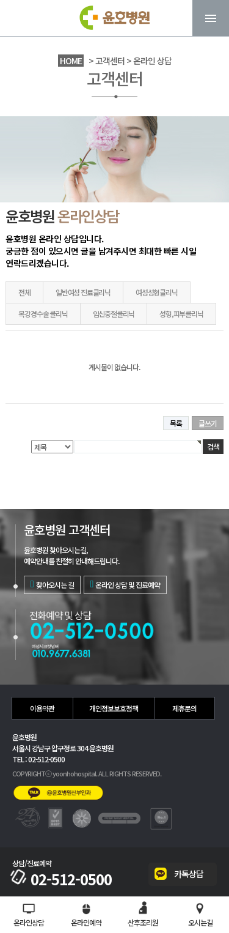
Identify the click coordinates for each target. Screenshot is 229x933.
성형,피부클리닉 (181, 313)
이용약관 (42, 708)
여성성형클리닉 (157, 292)
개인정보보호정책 (113, 708)
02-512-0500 (62, 879)
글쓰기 (207, 423)
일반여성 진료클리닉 (83, 292)
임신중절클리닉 (114, 313)
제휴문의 (184, 708)
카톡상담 (188, 874)
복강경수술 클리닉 (42, 313)
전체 (24, 292)
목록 (176, 423)
